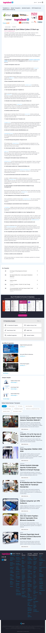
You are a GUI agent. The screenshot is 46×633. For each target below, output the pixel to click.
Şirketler (17, 571)
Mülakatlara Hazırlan (18, 408)
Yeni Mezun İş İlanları (24, 562)
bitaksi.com (11, 77)
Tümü (39, 321)
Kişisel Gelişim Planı (34, 606)
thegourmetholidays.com (25, 169)
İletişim (11, 586)
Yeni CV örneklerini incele (9, 31)
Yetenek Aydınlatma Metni (12, 559)
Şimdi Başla (6, 373)
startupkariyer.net (26, 198)
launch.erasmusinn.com (11, 226)
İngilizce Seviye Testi (35, 563)
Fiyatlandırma (42, 590)
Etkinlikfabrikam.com (8, 133)
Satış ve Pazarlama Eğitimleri (30, 609)
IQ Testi (35, 595)
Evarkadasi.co (7, 207)
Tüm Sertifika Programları (30, 558)
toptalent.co (9, 94)
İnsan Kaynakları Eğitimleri (30, 585)
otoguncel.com (15, 143)
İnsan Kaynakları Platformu (41, 575)
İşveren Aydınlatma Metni (12, 564)
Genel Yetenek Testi (35, 568)
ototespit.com (24, 191)
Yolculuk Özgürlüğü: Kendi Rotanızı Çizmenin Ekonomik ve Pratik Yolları (30, 537)
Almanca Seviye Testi (35, 587)
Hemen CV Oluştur (23, 315)
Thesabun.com (7, 122)
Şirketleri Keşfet (26, 8)
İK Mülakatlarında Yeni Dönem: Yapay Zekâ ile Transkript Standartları (31, 485)
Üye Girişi (40, 2)
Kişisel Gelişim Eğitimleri (30, 590)
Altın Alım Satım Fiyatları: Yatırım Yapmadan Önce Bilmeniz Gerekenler (29, 518)
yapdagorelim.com (35, 219)
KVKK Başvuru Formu (11, 583)
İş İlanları (17, 555)
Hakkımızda (12, 555)
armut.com (36, 68)
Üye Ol (35, 2)
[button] (19, 312)
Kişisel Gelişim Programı (18, 568)
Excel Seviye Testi (34, 576)
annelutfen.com (12, 179)
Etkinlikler (18, 561)
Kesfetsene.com (7, 161)
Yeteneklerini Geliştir (17, 411)
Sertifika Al (23, 346)
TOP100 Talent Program (41, 587)
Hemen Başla (14, 382)
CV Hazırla (20, 406)
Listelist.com (12, 253)
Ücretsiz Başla (7, 398)
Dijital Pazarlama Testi (35, 592)
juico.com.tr (27, 114)
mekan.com (19, 104)
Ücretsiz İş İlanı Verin (41, 564)
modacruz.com (28, 84)
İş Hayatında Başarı (7, 408)
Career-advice (12, 406)
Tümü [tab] (4, 406)
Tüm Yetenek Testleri (35, 558)
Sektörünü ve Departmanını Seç (32, 408)
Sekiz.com (6, 151)
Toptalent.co (6, 8)
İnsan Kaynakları (29, 406)
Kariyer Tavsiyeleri (15, 8)
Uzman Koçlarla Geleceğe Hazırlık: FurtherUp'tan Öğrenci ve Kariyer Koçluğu (30, 468)
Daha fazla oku (25, 429)
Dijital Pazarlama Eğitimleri (30, 567)
